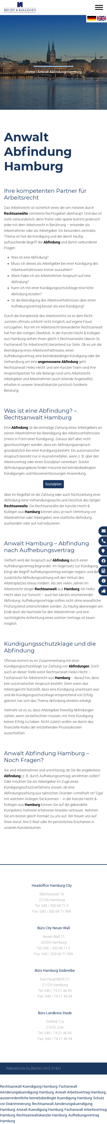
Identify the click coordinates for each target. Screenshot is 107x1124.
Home (30, 72)
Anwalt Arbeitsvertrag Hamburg (80, 1092)
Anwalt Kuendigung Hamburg (39, 1109)
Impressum (55, 1079)
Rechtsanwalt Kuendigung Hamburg (28, 1086)
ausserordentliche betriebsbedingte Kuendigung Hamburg (46, 1098)
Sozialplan (53, 484)
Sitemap (24, 1079)
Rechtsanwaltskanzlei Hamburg (41, 1115)
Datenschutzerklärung (83, 1079)
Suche (39, 1079)
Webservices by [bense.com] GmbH (33, 1068)
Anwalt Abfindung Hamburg (60, 72)
